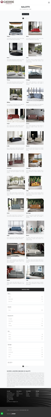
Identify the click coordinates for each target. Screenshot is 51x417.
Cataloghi (37, 393)
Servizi (37, 392)
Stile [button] (9, 331)
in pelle (26, 323)
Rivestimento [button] (10, 315)
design (26, 336)
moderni (26, 338)
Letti (27, 392)
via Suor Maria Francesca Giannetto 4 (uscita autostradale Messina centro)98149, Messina (11, 395)
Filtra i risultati (25, 14)
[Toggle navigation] (48, 2)
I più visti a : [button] (10, 362)
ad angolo (26, 347)
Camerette (28, 396)
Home (21, 9)
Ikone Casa (26, 301)
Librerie (18, 392)
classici (26, 334)
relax (26, 356)
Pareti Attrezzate (20, 393)
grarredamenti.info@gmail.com (12, 401)
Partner (37, 394)
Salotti (30, 9)
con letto (26, 349)
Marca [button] (9, 293)
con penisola (26, 352)
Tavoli (18, 396)
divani (26, 310)
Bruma (26, 296)
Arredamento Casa (25, 9)
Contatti (37, 396)
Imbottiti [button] (9, 307)
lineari (26, 354)
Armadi (27, 394)
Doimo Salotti (26, 299)
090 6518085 (10, 398)
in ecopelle (26, 318)
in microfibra (26, 321)
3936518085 (11, 399)
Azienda (37, 391)
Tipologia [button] (9, 344)
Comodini (27, 393)
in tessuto (26, 325)
